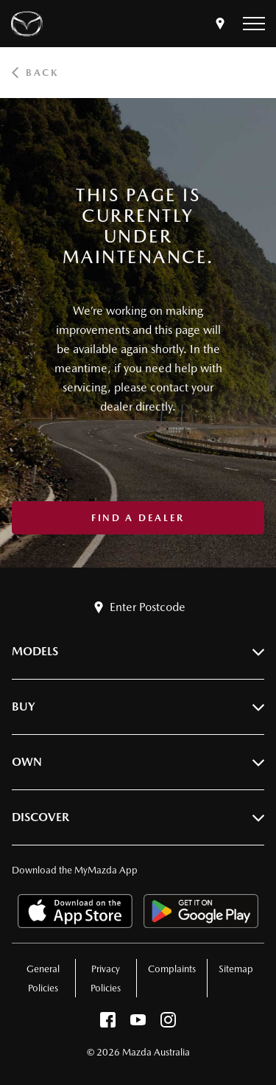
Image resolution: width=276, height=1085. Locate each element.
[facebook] (108, 1023)
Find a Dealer (138, 517)
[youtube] (138, 1023)
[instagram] (168, 1023)
